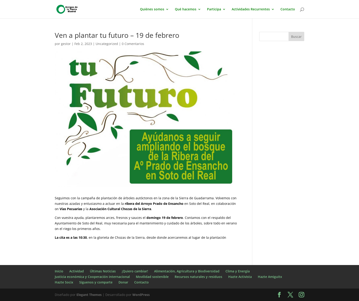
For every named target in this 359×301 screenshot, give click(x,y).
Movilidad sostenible (152, 276)
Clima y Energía (237, 271)
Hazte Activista (240, 276)
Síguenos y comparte (96, 282)
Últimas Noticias (103, 271)
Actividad (76, 271)
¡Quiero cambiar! (135, 271)
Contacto (287, 9)
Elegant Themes (89, 294)
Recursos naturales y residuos (198, 276)
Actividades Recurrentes (251, 9)
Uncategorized (107, 44)
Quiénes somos (152, 9)
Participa (214, 9)
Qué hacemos (185, 9)
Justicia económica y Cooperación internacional (92, 276)
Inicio (59, 271)
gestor (66, 44)
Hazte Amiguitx (270, 276)
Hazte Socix (64, 282)
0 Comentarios (133, 44)
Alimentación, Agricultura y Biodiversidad (186, 271)
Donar (123, 282)
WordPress (141, 294)
